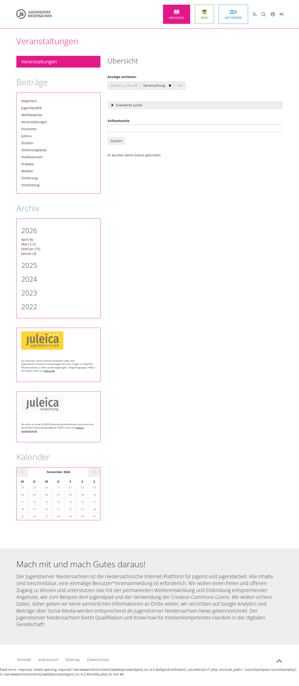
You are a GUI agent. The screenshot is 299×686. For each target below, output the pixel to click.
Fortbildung (30, 185)
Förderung (29, 178)
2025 (29, 265)
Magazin (176, 17)
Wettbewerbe (31, 115)
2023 (29, 293)
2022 (29, 306)
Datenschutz (98, 659)
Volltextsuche (118, 121)
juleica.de (49, 370)
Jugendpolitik (31, 108)
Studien (27, 143)
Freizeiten (29, 129)
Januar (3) (28, 253)
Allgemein (29, 101)
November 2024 (58, 472)
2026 (29, 230)
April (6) (27, 239)
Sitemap (72, 659)
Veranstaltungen (39, 61)
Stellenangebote (34, 150)
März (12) (28, 244)
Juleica (26, 136)
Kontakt (24, 659)
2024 (29, 279)
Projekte (27, 164)
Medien (27, 171)
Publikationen (32, 157)
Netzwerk (233, 17)
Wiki (204, 17)
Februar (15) (30, 249)
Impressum (48, 659)
